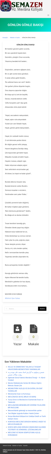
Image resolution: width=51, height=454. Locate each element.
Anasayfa (5, 37)
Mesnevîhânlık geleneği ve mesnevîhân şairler (25, 410)
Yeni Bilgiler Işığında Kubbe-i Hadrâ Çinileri (23, 413)
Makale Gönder (7, 445)
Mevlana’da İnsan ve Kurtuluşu (19, 394)
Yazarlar (25, 445)
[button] (48, 15)
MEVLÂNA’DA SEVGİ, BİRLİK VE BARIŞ (22, 397)
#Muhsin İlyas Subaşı (12, 298)
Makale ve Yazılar (15, 37)
